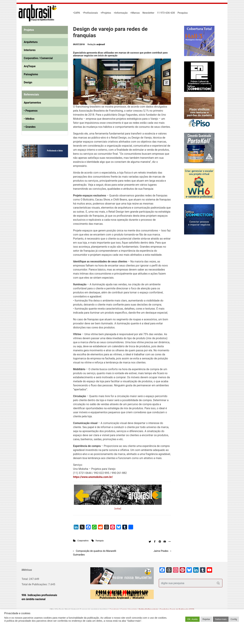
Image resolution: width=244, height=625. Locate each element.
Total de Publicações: (35, 584)
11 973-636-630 (166, 12)
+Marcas (135, 12)
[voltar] (118, 508)
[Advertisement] (43, 194)
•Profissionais (90, 12)
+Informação (121, 12)
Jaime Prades (161, 551)
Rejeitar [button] (206, 619)
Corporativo (83, 540)
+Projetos (106, 12)
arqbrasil (100, 44)
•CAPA (76, 12)
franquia (99, 540)
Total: (25, 579)
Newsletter (148, 12)
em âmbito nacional (33, 599)
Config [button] (234, 619)
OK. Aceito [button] (192, 619)
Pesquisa (182, 12)
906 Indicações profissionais (39, 595)
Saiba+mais (220, 619)
